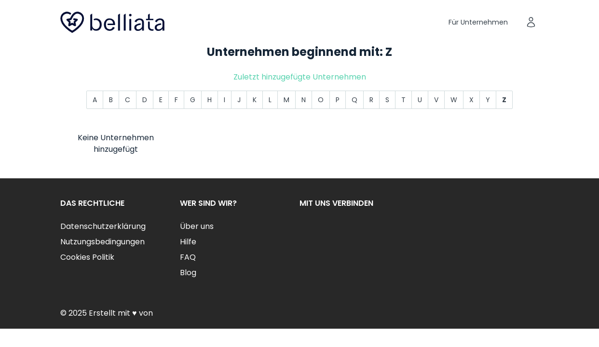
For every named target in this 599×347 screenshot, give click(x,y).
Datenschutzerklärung (103, 226)
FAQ (188, 257)
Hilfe (188, 241)
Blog (188, 272)
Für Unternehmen (478, 22)
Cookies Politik (87, 257)
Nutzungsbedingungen (102, 241)
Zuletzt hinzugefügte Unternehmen (299, 76)
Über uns (197, 226)
